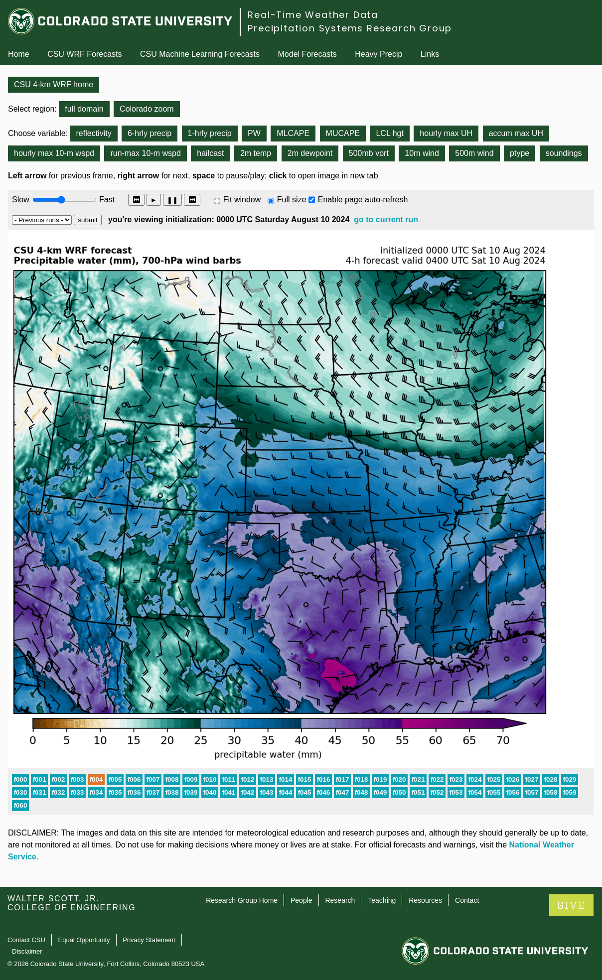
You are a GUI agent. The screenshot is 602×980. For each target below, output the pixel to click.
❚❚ (172, 200)
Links (430, 54)
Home (18, 54)
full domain (84, 109)
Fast (106, 199)
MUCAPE (343, 133)
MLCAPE (293, 133)
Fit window (242, 199)
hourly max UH (446, 133)
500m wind (474, 153)
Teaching (382, 900)
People (301, 900)
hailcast (210, 153)
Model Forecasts (307, 54)
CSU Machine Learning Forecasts (200, 54)
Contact (467, 900)
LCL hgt (389, 133)
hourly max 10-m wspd (54, 153)
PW (254, 133)
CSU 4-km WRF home (53, 84)
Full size (291, 199)
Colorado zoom (147, 109)
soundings (564, 153)
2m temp (255, 153)
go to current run (386, 219)
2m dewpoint (310, 153)
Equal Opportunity (84, 940)
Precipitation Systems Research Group (350, 28)
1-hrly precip (210, 133)
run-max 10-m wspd (145, 153)
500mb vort (369, 153)
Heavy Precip (378, 54)
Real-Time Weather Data (313, 14)
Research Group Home (242, 900)
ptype (519, 153)
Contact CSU (26, 940)
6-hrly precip (149, 133)
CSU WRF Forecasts (84, 54)
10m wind (422, 153)
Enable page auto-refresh (363, 199)
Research (340, 900)
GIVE (571, 905)
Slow (20, 199)
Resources (425, 900)
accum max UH (516, 133)
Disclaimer (27, 951)
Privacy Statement (149, 940)
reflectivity (94, 133)
